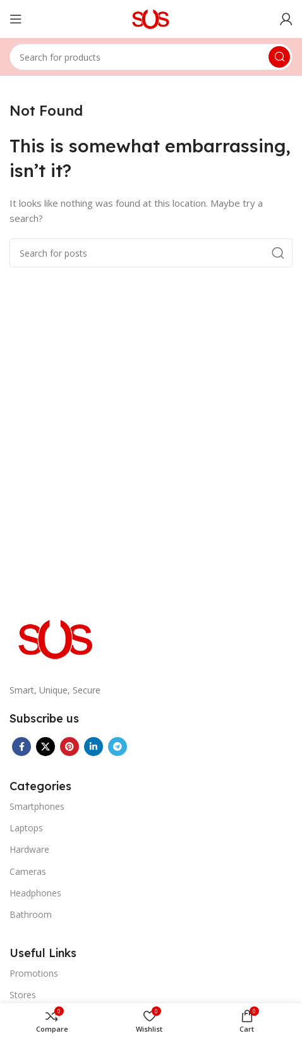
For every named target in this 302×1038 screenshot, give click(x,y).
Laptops (26, 828)
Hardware (29, 849)
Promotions (33, 973)
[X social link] (45, 746)
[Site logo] (151, 17)
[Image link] (56, 638)
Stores (22, 995)
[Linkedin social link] (93, 746)
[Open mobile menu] (15, 19)
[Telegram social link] (117, 746)
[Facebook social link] (21, 746)
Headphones (35, 893)
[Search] (151, 57)
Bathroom (30, 914)
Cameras (27, 871)
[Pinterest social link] (69, 746)
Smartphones (36, 806)
